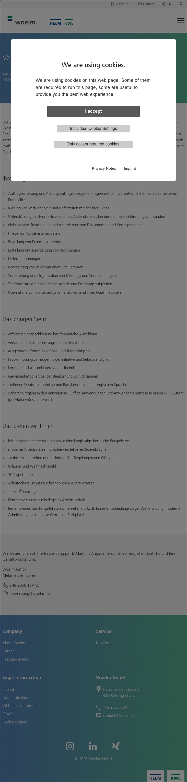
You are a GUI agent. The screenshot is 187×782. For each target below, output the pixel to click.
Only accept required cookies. (94, 144)
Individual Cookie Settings (93, 128)
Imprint (130, 168)
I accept (93, 111)
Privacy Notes (104, 168)
